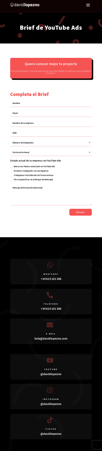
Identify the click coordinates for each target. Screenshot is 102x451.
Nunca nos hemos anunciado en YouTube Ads (32, 166)
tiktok (50, 429)
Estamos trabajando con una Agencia (29, 170)
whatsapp (50, 274)
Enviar (80, 212)
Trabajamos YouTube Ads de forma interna (31, 175)
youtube (51, 369)
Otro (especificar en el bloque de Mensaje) (31, 179)
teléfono (50, 304)
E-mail (51, 334)
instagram (51, 399)
